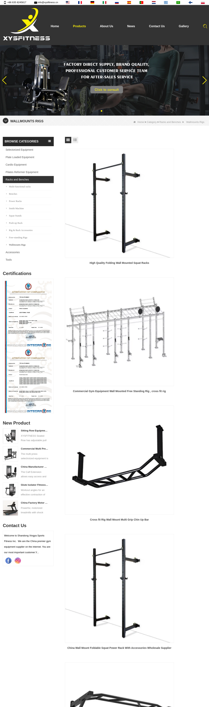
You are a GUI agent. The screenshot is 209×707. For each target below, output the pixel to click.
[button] (101, 111)
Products (79, 26)
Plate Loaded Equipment (20, 157)
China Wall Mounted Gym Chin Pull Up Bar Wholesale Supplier (184, 264)
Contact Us (157, 26)
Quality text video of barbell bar (109, 685)
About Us (106, 26)
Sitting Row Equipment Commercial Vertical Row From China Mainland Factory (35, 430)
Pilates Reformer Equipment (22, 172)
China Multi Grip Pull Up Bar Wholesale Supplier (135, 264)
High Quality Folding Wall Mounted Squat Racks (87, 200)
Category (152, 122)
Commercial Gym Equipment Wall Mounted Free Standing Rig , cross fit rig (135, 201)
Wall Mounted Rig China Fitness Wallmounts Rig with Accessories (87, 328)
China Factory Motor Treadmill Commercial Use (35, 502)
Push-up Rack (14, 222)
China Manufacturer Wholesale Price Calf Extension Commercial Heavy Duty (35, 466)
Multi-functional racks (18, 186)
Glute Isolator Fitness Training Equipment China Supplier (35, 484)
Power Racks (14, 201)
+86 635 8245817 (15, 2)
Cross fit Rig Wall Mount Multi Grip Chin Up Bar (183, 200)
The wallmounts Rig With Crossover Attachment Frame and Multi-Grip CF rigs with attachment (135, 329)
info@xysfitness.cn (46, 2)
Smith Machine (15, 208)
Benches (11, 193)
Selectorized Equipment (19, 149)
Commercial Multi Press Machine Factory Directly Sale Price (35, 448)
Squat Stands (14, 215)
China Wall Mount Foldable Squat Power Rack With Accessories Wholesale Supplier (87, 265)
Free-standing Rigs (16, 237)
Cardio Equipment (16, 164)
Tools (9, 259)
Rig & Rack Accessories (19, 230)
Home (55, 26)
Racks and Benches (170, 122)
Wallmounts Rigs (16, 244)
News (131, 26)
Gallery (184, 26)
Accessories (13, 252)
